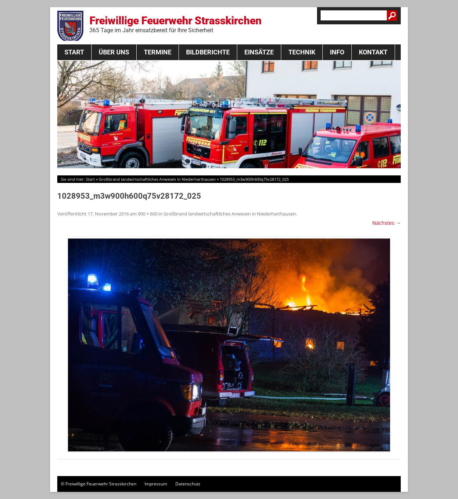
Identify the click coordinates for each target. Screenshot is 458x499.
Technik (301, 52)
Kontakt (373, 52)
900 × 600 (147, 213)
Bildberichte (208, 52)
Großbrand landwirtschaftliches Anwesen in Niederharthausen (157, 179)
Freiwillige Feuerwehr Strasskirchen (175, 24)
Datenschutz (187, 484)
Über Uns (114, 52)
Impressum (156, 484)
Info (337, 52)
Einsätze (259, 52)
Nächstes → (386, 222)
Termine (157, 52)
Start (74, 52)
